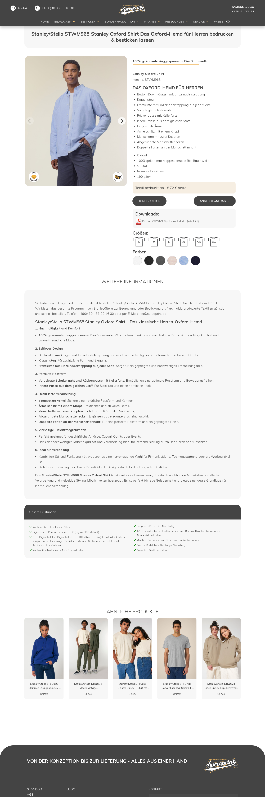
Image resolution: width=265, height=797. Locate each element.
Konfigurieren (149, 201)
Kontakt (23, 8)
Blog (71, 789)
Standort (35, 789)
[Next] (122, 121)
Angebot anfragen (215, 201)
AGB (30, 794)
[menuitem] (45, 22)
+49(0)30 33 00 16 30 (58, 8)
